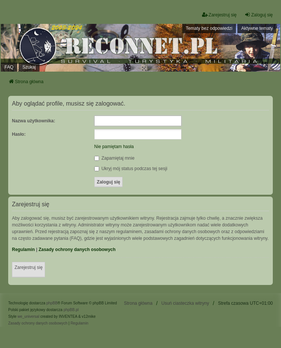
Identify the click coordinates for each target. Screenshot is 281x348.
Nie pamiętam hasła (114, 146)
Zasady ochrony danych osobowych (77, 249)
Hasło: (19, 134)
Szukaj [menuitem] (29, 67)
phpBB (51, 303)
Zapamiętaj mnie (114, 158)
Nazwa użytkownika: (33, 120)
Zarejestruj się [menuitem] (219, 15)
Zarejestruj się (28, 267)
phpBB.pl (71, 310)
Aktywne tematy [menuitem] (257, 28)
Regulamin (23, 249)
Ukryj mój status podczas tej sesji (130, 168)
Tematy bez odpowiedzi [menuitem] (209, 28)
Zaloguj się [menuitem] (258, 15)
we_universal (28, 316)
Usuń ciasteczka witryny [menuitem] (185, 303)
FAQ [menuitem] (8, 67)
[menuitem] (37, 323)
